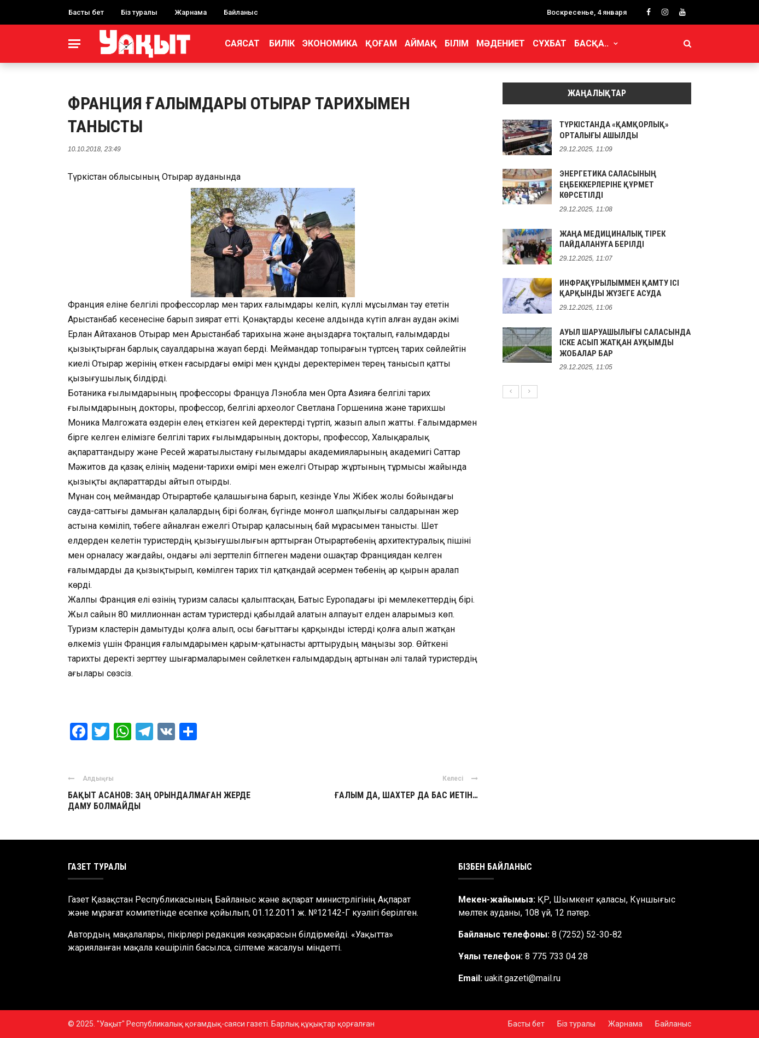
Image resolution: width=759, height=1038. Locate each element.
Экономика (330, 43)
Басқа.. (591, 43)
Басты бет (86, 12)
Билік (282, 43)
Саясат (242, 43)
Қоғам (381, 43)
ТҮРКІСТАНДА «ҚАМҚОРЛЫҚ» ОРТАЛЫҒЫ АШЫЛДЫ (614, 130)
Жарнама (190, 12)
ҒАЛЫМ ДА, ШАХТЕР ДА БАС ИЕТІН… (406, 795)
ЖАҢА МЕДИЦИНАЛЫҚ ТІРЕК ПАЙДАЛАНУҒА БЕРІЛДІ (612, 239)
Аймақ (421, 43)
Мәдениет (500, 43)
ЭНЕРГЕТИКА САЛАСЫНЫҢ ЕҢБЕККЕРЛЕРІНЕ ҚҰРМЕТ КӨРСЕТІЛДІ (607, 184)
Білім (457, 43)
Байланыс (241, 12)
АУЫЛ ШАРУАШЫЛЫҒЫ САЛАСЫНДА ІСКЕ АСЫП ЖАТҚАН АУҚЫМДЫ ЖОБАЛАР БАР (625, 342)
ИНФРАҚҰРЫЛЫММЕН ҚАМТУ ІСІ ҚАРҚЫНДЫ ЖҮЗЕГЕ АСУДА (619, 288)
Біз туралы (139, 12)
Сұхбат (550, 43)
